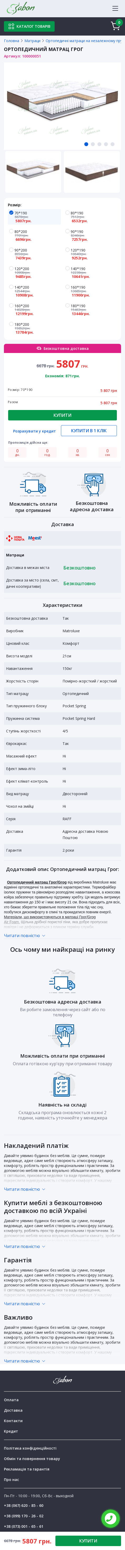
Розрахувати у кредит (34, 432)
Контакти (13, 1420)
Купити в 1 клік (89, 431)
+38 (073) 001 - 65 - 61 (23, 1526)
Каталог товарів (29, 26)
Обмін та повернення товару (32, 1458)
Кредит (11, 1431)
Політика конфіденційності (30, 1448)
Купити (62, 415)
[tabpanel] (62, 106)
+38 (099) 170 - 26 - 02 (23, 1515)
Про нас (11, 1479)
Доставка (13, 1410)
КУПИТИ (88, 1541)
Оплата (11, 1399)
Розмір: (15, 204)
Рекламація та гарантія (26, 1469)
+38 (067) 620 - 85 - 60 (23, 1505)
